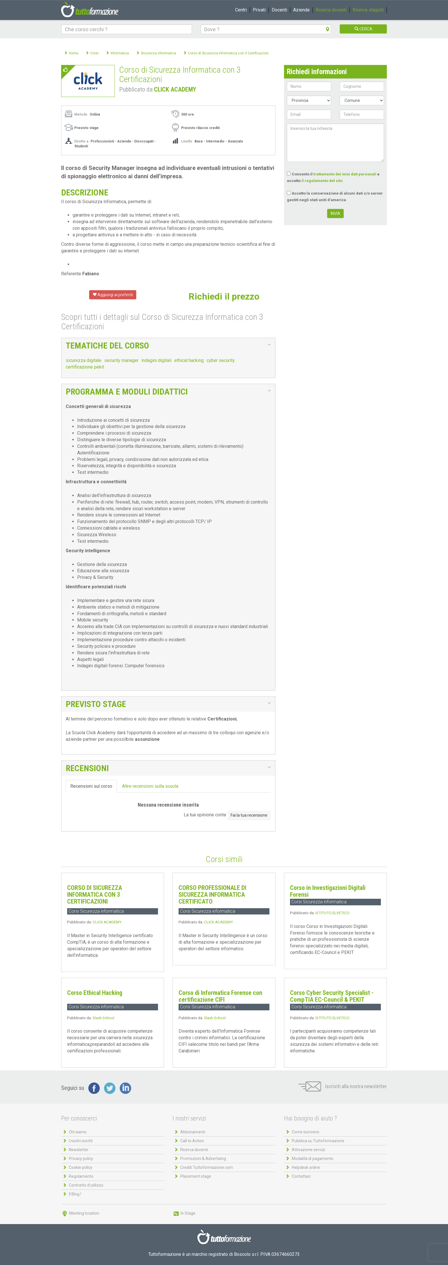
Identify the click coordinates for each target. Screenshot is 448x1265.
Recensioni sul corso (91, 786)
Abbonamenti (192, 1132)
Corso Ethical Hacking (94, 992)
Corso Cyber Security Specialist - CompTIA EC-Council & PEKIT (331, 996)
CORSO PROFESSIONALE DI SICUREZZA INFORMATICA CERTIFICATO (212, 894)
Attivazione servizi (308, 1149)
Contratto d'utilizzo (86, 1185)
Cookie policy (80, 1167)
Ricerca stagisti (368, 10)
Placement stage (195, 1176)
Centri (241, 10)
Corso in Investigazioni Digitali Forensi (327, 891)
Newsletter (79, 1149)
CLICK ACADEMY (175, 89)
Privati (259, 10)
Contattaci (301, 1176)
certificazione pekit (85, 367)
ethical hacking (189, 360)
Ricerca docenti (331, 10)
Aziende (301, 10)
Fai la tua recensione (249, 815)
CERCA (363, 29)
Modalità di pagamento (312, 1158)
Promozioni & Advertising (203, 1158)
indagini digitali (156, 360)
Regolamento (81, 1176)
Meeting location (80, 1213)
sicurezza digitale (83, 360)
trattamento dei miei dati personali (344, 174)
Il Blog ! (75, 1194)
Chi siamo (78, 1132)
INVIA (335, 213)
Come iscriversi (305, 1132)
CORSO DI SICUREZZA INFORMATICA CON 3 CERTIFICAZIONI (94, 894)
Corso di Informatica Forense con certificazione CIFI (220, 996)
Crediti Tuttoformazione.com (206, 1167)
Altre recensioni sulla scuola (150, 786)
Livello (186, 141)
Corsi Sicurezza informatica (96, 911)
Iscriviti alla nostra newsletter (342, 1086)
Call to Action (192, 1141)
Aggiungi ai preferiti (113, 294)
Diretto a (81, 141)
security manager (121, 360)
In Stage (184, 1213)
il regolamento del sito (322, 180)
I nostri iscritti (81, 1141)
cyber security (221, 360)
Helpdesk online (306, 1167)
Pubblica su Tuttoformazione (318, 1141)
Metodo (80, 114)
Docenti (279, 10)
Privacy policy (81, 1158)
